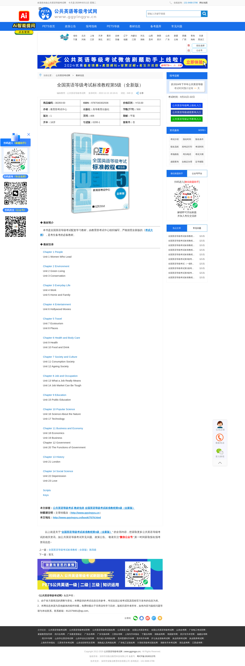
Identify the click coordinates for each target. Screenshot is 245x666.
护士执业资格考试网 (160, 638)
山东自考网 (181, 630)
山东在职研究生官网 (85, 642)
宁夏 (75, 39)
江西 (134, 39)
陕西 (159, 36)
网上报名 (47, 35)
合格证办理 (187, 162)
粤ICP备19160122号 (146, 656)
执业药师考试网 (180, 638)
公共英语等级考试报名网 (103, 630)
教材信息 (134, 26)
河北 (142, 36)
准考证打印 (187, 147)
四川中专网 (47, 638)
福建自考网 (202, 634)
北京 (83, 36)
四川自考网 (60, 634)
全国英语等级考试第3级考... (181, 259)
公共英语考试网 (63, 75)
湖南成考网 (159, 634)
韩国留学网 (172, 634)
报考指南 (91, 26)
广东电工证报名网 (126, 642)
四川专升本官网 (187, 634)
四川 (159, 39)
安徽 (117, 39)
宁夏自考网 (147, 634)
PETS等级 (113, 26)
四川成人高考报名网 (106, 638)
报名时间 (187, 139)
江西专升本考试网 (66, 642)
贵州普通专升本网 (126, 638)
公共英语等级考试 (63, 507)
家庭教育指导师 (45, 634)
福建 (126, 39)
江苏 (92, 39)
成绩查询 (174, 162)
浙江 (109, 39)
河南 (83, 39)
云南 (176, 39)
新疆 (176, 36)
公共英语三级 (123, 630)
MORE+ (202, 130)
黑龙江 (201, 39)
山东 (168, 36)
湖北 (100, 39)
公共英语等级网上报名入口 (186, 105)
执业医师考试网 (196, 638)
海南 (193, 39)
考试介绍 (174, 139)
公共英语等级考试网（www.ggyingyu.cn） (123, 651)
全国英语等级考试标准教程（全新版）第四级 (72, 549)
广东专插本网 (103, 634)
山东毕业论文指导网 (85, 638)
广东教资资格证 (74, 634)
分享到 (128, 618)
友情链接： (43, 630)
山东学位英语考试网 (64, 638)
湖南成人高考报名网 (106, 642)
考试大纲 (199, 154)
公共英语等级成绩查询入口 (186, 112)
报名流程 (174, 147)
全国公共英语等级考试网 (162, 630)
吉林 (117, 36)
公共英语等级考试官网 (79, 630)
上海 (92, 36)
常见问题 (176, 26)
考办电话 (187, 154)
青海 (193, 36)
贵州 (151, 39)
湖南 (142, 39)
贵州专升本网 (143, 638)
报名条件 (199, 139)
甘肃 (201, 36)
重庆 (109, 36)
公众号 (199, 50)
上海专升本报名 (132, 634)
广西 (184, 39)
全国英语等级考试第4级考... (181, 273)
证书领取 (199, 162)
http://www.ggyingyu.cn (85, 512)
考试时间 (199, 147)
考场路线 (174, 154)
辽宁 (126, 36)
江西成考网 (197, 642)
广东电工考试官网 (197, 630)
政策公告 (70, 26)
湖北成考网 (184, 642)
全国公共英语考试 (140, 630)
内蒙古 (134, 36)
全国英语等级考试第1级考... (181, 268)
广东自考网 (89, 634)
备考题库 (155, 26)
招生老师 (200, 45)
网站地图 (203, 3)
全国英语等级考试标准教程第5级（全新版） (110, 507)
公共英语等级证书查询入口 (186, 119)
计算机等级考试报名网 (147, 642)
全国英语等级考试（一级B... (181, 264)
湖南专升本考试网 (168, 642)
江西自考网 (117, 634)
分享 (142, 93)
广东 (168, 39)
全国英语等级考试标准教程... (181, 236)
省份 (75, 36)
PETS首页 (48, 26)
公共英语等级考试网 (57, 630)
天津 (100, 36)
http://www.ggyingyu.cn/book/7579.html (77, 517)
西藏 (184, 36)
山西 (151, 36)
